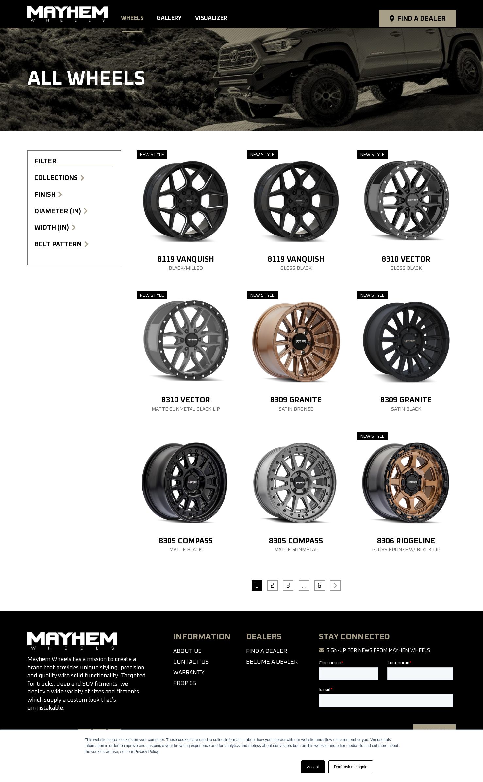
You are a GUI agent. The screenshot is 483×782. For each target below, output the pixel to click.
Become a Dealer (272, 662)
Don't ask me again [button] (350, 767)
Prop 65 (184, 683)
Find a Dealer (421, 14)
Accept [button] (313, 767)
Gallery (174, 14)
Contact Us (191, 662)
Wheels (137, 14)
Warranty (189, 673)
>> (335, 585)
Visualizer (216, 14)
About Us (187, 651)
